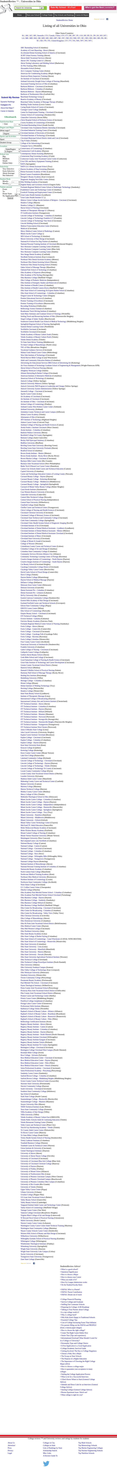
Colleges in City (49, 1443)
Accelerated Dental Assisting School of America (38, 53)
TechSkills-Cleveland (28, 332)
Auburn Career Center (29, 422)
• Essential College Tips (68, 1320)
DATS (23, 164)
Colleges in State (49, 1445)
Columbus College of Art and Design (34, 549)
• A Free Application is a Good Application (75, 1346)
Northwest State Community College (34, 882)
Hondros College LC (28, 205)
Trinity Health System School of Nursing (35, 1138)
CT (66, 36)
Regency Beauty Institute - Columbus (34, 1029)
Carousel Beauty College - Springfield (34, 484)
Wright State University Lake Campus (34, 1252)
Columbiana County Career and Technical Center (38, 546)
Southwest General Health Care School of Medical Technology (43, 322)
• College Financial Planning (70, 1299)
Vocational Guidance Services (31, 350)
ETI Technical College (29, 616)
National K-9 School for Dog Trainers (34, 241)
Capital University (27, 471)
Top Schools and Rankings (64, 15)
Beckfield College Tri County (31, 435)
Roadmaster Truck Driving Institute (33, 311)
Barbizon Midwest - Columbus (32, 89)
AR (34, 36)
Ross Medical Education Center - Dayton (35, 1060)
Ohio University (26, 965)
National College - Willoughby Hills (34, 856)
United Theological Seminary (31, 1151)
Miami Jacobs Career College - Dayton (35, 802)
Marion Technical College (30, 789)
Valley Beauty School (28, 1200)
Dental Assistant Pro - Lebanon (32, 593)
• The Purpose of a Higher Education (73, 1359)
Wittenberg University (29, 1246)
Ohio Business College (29, 278)
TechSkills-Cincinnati (28, 329)
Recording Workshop (28, 306)
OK (94, 38)
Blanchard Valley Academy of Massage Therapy (38, 102)
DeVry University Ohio (29, 595)
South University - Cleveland (31, 1089)
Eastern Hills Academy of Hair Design (34, 601)
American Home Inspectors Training (34, 76)
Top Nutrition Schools (86, 1453)
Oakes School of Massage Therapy (33, 267)
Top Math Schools (84, 1443)
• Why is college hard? (68, 1315)
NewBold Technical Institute (31, 257)
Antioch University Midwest (31, 384)
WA (77, 41)
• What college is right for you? (71, 1395)
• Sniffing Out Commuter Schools (72, 1304)
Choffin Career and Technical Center (34, 508)
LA (23, 38)
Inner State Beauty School (30, 694)
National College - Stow (29, 854)
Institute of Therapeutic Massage (32, 696)
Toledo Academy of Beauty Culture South (36, 334)
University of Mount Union (30, 1171)
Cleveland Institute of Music (31, 536)
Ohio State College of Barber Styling (34, 936)
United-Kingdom (57, 41)
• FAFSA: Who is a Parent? (70, 1289)
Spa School (25, 1094)
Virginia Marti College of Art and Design (35, 1215)
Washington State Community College (34, 1228)
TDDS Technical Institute (30, 1107)
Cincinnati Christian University (32, 513)
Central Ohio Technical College (32, 497)
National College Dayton (30, 861)
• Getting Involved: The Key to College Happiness (78, 1351)
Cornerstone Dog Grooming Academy (34, 156)
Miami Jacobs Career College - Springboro (36, 810)
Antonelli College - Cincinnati (32, 391)
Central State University (29, 502)
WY (90, 41)
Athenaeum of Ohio (28, 417)
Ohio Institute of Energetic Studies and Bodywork (39, 283)
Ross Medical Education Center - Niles (35, 1063)
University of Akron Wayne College (34, 1156)
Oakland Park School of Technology (34, 270)
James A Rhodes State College (32, 730)
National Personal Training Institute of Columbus (38, 867)
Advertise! (11, 1445)
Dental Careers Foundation (30, 174)
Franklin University (28, 647)
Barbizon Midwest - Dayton (31, 92)
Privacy (10, 1451)
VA (74, 41)
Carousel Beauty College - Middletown (35, 482)
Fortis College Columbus (30, 639)
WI (86, 41)
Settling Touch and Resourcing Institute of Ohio (38, 316)
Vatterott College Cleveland (31, 1213)
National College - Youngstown (32, 859)
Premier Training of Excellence (32, 301)
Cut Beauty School (27, 564)
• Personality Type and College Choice (74, 1343)
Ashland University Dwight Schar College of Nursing (40, 81)
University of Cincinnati (29, 1159)
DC (74, 36)
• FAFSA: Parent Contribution (71, 1292)
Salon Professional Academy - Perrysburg (36, 1071)
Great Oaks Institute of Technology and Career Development (42, 663)
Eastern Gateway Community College (34, 598)
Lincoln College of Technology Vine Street (36, 221)
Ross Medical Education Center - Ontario (36, 1066)
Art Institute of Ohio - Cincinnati (32, 402)
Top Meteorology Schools (87, 1445)
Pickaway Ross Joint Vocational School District (38, 991)
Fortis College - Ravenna (30, 637)
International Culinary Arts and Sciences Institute (38, 701)
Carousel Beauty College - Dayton (33, 477)
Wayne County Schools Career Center (34, 1231)
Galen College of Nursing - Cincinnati (34, 650)
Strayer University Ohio (29, 1104)
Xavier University (27, 1254)
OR (98, 38)
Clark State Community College (32, 520)
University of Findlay (28, 1169)
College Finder (47, 15)
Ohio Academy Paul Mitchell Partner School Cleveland (41, 895)
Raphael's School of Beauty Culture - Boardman (38, 1014)
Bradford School (27, 451)
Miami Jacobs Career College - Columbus (36, 799)
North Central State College (31, 872)
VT (70, 41)
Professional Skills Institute (30, 1006)
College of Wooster (28, 544)
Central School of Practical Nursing (33, 500)
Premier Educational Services (31, 298)
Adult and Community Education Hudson (36, 360)
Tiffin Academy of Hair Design (32, 1112)
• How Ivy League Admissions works (73, 1282)
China (58, 36)
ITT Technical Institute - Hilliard (32, 712)
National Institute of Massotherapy (33, 864)
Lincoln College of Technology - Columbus (36, 216)
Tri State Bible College (29, 1135)
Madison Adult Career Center (31, 779)
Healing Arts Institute (28, 675)
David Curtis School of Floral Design (34, 572)
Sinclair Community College (31, 1086)
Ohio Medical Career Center (31, 926)
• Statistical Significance (69, 1272)
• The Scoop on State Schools (70, 1356)
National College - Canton (30, 846)
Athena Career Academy (29, 415)
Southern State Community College (33, 1091)
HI (85, 36)
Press (10, 1448)
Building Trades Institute (30, 105)
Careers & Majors (81, 15)
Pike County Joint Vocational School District (37, 993)
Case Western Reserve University (33, 492)
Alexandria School (27, 68)
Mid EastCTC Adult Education (32, 825)
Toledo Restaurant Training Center (33, 1122)
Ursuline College (27, 1195)
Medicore (24, 229)
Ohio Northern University (30, 931)
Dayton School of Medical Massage (34, 580)
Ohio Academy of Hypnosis (31, 272)
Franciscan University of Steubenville (34, 644)
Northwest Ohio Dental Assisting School (35, 265)
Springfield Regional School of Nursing (35, 324)
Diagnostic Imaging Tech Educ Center (34, 179)
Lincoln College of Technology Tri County (36, 768)
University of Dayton (28, 1166)
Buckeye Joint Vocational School (32, 464)
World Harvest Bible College (31, 358)
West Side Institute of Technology (33, 355)
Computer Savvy (27, 146)
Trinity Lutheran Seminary (30, 1140)
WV (82, 41)
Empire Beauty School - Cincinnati (33, 613)
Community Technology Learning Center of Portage (39, 557)
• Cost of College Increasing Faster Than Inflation (78, 1323)
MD (31, 38)
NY (79, 38)
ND (86, 38)
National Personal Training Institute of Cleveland (38, 244)
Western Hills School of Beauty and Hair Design (38, 1233)
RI (105, 38)
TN (45, 41)
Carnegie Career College (29, 110)
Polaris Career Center (28, 998)
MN (43, 38)
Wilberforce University (29, 1236)
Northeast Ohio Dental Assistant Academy (36, 260)
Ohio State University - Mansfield (33, 949)
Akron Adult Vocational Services (32, 58)
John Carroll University (29, 732)
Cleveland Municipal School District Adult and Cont (40, 138)
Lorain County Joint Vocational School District (38, 774)
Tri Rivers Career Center (29, 1133)
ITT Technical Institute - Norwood (33, 717)
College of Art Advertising (30, 143)
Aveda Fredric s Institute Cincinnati (33, 427)
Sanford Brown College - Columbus (34, 1076)
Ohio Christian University (30, 916)
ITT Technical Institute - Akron (32, 704)
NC (83, 38)
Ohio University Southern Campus (33, 967)
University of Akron (28, 1153)
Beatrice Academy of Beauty (31, 99)
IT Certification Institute (29, 213)
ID (88, 36)
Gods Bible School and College (32, 657)
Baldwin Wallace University (31, 433)
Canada (51, 36)
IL (91, 36)
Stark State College (28, 1097)
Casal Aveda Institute (28, 489)
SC (38, 41)
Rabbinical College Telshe (30, 1009)
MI (39, 38)
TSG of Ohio (25, 347)
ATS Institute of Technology (31, 420)
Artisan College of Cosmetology (32, 404)
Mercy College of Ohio (29, 794)
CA (46, 36)
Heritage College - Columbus (31, 681)
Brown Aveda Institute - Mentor (32, 453)
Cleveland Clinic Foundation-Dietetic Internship (38, 128)
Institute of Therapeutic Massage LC (34, 210)
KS (101, 36)
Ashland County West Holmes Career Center (37, 407)
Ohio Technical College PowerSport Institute (37, 962)
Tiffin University (27, 1115)
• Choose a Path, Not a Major (70, 1354)
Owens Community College (31, 978)
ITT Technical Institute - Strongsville (34, 719)
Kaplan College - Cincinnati (31, 737)
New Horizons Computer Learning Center (36, 247)
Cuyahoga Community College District (35, 567)
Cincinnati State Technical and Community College (39, 518)
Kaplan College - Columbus (31, 740)
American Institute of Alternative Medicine (36, 376)
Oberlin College (26, 890)
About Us (11, 1443)
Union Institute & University (31, 1148)
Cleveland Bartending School (31, 125)
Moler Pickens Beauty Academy (32, 830)
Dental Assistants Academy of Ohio (33, 172)
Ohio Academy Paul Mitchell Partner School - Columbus (41, 892)
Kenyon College (26, 748)
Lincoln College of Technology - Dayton (35, 763)
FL (78, 36)
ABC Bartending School (29, 48)
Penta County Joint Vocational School (34, 988)
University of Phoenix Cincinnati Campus (36, 1177)
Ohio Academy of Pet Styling (31, 275)
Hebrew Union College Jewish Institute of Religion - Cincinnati (44, 200)
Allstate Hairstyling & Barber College (34, 373)
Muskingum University (29, 838)
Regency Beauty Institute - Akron (33, 1024)
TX (49, 41)
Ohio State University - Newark (32, 954)
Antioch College (26, 381)
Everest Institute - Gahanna (30, 619)
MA (35, 38)
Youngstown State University (31, 1257)
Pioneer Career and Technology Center (35, 996)
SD (41, 41)
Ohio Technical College (29, 960)
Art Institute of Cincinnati (30, 79)
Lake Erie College (27, 756)
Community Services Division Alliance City (36, 554)
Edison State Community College (33, 606)
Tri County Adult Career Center (32, 1130)
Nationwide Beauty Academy (31, 869)
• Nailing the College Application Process (75, 1374)
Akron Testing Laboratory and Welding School (37, 63)
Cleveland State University (30, 539)
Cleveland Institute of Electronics (33, 133)
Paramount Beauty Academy (31, 980)
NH (67, 38)
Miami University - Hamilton (31, 815)
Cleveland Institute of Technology (33, 136)
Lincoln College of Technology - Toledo (35, 766)
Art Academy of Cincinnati (30, 396)
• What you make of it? (68, 1280)
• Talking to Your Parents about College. (74, 1310)
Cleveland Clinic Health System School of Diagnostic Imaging (43, 523)
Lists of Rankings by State (52, 1448)
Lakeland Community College (32, 758)
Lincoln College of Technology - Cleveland (36, 761)
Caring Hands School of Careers (32, 107)
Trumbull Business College (30, 1143)
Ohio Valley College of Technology (33, 970)
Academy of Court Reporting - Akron (34, 50)
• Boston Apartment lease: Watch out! (73, 1392)
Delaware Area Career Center (31, 585)
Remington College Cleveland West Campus (37, 1050)
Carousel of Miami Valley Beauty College (36, 487)
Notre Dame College (28, 885)
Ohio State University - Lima (31, 947)
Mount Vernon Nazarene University (33, 836)
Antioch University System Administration (36, 389)
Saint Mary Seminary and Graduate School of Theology (41, 314)
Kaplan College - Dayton (30, 743)
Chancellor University (29, 117)
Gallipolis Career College (30, 652)
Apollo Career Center (28, 394)
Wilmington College (28, 1241)
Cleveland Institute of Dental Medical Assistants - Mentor (41, 531)
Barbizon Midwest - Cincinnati (32, 86)
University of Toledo (28, 1187)
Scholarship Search (50, 1451)
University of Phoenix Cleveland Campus (36, 1179)
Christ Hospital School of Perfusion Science (36, 120)
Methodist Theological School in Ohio (34, 797)
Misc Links (47, 1453)
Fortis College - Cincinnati (30, 632)
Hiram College (26, 683)
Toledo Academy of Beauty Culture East (35, 1117)
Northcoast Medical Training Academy (35, 874)
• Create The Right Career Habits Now (74, 1333)
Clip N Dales (25, 141)
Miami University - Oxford (30, 820)
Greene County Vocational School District (36, 665)
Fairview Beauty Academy (30, 621)
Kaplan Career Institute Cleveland (33, 735)
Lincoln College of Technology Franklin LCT (37, 218)
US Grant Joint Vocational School (33, 1197)
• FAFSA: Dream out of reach (71, 1295)
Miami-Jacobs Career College (31, 234)
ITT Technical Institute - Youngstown (34, 725)
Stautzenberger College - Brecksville (34, 1099)
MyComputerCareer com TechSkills (34, 841)
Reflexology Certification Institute (33, 1022)
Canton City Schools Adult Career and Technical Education (42, 469)
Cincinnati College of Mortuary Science (35, 515)
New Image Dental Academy (31, 254)
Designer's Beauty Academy (31, 177)
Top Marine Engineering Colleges (90, 1448)
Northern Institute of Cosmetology (33, 880)
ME (27, 38)
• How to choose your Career (70, 1277)
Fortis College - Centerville (30, 629)
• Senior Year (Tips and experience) (73, 1335)
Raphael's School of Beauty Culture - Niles (36, 1019)
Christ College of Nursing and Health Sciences (37, 510)
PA (102, 38)
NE (59, 38)
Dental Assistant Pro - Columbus (32, 590)
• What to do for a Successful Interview (74, 1377)
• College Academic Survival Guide (73, 1348)
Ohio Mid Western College (30, 929)
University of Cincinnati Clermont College (36, 1164)
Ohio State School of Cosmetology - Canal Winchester (40, 939)
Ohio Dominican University (31, 921)
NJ (71, 38)
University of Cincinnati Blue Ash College (36, 1161)
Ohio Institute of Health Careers (32, 285)
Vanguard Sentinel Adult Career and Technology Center (41, 1205)
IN (94, 36)
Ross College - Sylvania (29, 1055)
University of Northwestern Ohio (32, 1174)
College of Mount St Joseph (31, 541)
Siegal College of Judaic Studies (32, 319)
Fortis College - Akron (29, 626)
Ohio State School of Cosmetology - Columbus (38, 293)
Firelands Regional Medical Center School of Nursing (40, 624)
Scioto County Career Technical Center (35, 1081)
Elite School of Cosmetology (31, 611)
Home (19, 15)
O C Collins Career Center (30, 887)
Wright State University (29, 1249)
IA (98, 36)
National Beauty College (29, 843)
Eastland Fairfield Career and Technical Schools (38, 603)
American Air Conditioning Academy (34, 74)
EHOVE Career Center (29, 608)
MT (55, 38)
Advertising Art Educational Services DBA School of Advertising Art (46, 363)
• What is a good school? (69, 1269)
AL (23, 36)
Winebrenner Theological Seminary (33, 1244)
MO (51, 38)
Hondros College (27, 203)
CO (62, 36)
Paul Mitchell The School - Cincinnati (34, 983)
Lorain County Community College (33, 771)
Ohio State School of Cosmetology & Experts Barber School (42, 291)
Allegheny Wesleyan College (31, 371)
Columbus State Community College (34, 551)
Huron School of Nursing (30, 208)
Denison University (28, 588)
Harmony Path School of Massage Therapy (36, 673)
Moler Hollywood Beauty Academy (33, 828)
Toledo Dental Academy (29, 340)
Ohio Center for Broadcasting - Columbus (36, 911)
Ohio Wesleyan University (30, 973)
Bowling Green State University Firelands (36, 448)
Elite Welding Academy (29, 182)
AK (27, 36)
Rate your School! (33, 15)
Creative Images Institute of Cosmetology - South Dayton (41, 562)
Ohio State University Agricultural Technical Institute (40, 957)
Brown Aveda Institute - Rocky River (34, 456)
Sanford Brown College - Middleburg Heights (37, 1078)
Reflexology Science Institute (31, 309)
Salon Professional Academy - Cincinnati (35, 1068)
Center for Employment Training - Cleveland (37, 112)
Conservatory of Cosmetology (31, 148)
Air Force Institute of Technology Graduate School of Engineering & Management (50, 365)
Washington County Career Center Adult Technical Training (42, 1226)
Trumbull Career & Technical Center (34, 1146)
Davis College (26, 575)
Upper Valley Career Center (31, 1190)
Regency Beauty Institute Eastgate (33, 1040)
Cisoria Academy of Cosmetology (33, 123)
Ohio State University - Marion (32, 952)
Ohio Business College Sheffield (32, 905)
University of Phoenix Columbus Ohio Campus (38, 1182)
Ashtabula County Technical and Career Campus (38, 412)
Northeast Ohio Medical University (33, 877)
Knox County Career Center (31, 753)
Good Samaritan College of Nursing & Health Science (40, 660)
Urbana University (27, 1192)
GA (81, 36)
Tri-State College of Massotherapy (33, 345)
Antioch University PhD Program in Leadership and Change (42, 386)
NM (74, 38)
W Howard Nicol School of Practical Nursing (37, 1218)
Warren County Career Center (31, 1223)
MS (47, 38)
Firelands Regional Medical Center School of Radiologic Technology (46, 187)
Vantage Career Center (29, 1210)
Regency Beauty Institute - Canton (33, 1027)
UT (66, 41)
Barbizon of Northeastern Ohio (32, 94)
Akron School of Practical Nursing (33, 368)
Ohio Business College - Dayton (32, 898)
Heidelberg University (29, 678)
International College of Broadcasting (34, 699)
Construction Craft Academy (31, 151)
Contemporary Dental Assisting (32, 154)
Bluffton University (28, 443)
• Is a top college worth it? (69, 1312)
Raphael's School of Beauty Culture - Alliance (37, 1011)
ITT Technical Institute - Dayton (32, 709)
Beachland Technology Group (31, 97)
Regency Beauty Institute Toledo (32, 1042)
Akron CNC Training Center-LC (32, 61)
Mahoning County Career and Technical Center (38, 781)
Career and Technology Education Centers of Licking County (43, 474)
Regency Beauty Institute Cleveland (34, 1037)
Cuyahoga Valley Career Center (32, 570)
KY (105, 36)
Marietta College (27, 787)
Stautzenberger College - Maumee (33, 1102)
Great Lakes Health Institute (31, 195)
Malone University (27, 784)
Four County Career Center (30, 642)
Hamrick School (26, 668)
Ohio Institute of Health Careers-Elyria (35, 288)
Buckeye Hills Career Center (31, 461)
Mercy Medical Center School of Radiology (36, 231)
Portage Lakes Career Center (31, 1004)
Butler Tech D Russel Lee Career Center (35, 466)
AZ (31, 36)
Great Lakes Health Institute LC (32, 198)
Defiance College (27, 582)
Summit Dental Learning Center (32, 327)
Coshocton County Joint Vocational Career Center (39, 159)
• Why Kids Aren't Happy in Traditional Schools (77, 1317)
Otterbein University (28, 975)
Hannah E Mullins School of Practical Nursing (37, 670)
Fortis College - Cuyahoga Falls (32, 634)
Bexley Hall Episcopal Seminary (32, 440)
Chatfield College (27, 505)
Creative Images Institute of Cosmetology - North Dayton (41, 559)
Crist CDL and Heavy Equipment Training (36, 161)
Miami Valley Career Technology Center (35, 823)
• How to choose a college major (72, 1366)
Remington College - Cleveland (32, 1047)
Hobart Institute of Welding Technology (35, 686)
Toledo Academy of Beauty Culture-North (36, 337)
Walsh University (27, 1221)
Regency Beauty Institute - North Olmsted (36, 1035)
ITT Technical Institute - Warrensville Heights (37, 722)
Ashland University (28, 409)
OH (90, 38)
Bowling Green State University (32, 446)
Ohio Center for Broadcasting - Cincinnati (36, 908)
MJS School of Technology (30, 236)
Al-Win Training (27, 66)
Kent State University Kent (30, 745)
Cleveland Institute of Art (30, 526)
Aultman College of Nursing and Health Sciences (38, 425)
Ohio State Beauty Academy (31, 934)
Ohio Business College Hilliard (32, 903)
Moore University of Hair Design (33, 239)
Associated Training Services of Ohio (34, 84)
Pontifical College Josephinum (32, 1001)
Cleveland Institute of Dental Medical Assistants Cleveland (42, 533)
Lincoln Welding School (29, 223)
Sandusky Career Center (29, 1073)
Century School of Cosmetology (32, 115)
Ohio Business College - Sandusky (33, 900)
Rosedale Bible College (29, 1053)
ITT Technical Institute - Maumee (33, 714)
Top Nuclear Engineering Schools (90, 1451)
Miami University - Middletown (32, 818)
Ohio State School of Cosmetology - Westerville (38, 942)
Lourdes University (28, 776)
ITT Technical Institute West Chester (34, 727)
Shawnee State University (30, 1084)
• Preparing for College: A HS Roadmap (74, 1307)
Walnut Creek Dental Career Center (33, 353)
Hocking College (27, 688)
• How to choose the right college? (72, 1330)
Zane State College (27, 1259)
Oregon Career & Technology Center (34, 296)
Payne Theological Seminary (31, 985)
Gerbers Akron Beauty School (31, 655)
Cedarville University (28, 495)
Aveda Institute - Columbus (30, 430)
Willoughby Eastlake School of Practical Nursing (38, 1239)
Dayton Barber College (29, 577)
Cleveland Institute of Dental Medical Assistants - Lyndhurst (42, 528)
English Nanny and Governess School (34, 185)
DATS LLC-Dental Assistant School (34, 167)
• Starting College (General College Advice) (76, 1390)
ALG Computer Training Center (32, 71)
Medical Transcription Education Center (35, 226)
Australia (40, 36)
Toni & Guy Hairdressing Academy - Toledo (37, 1128)
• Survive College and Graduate (71, 1302)
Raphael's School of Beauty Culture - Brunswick (38, 1016)
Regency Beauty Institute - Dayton (33, 1032)
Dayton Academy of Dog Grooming (34, 169)
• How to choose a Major (69, 1275)
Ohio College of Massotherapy (32, 918)
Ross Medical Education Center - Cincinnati (37, 1058)
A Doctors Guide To (50, 1456)
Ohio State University (28, 944)
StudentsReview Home (64, 20)
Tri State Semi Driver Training (32, 342)
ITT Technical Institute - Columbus (33, 706)
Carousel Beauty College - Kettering (34, 479)
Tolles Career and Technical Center (33, 1125)
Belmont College (27, 438)
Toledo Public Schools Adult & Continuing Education (40, 1120)
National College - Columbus (31, 851)
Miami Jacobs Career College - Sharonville (36, 807)
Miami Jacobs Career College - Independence (37, 805)
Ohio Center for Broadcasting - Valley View (36, 913)
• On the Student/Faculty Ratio (71, 1285)
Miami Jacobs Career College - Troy (34, 812)
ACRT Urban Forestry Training (32, 55)
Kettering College (27, 750)
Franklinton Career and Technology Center (36, 190)
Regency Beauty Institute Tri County (34, 1045)
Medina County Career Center (31, 792)
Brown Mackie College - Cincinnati (34, 458)
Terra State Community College (32, 1109)
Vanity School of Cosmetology (32, 1208)
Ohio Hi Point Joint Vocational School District (37, 923)
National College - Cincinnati (31, 849)
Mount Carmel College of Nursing (33, 833)
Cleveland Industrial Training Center (34, 130)
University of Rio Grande (30, 1184)
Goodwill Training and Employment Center (36, 192)
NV (63, 38)
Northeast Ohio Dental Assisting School (35, 262)
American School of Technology (32, 378)
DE (70, 36)
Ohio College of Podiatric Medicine (34, 280)
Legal (10, 1453)
